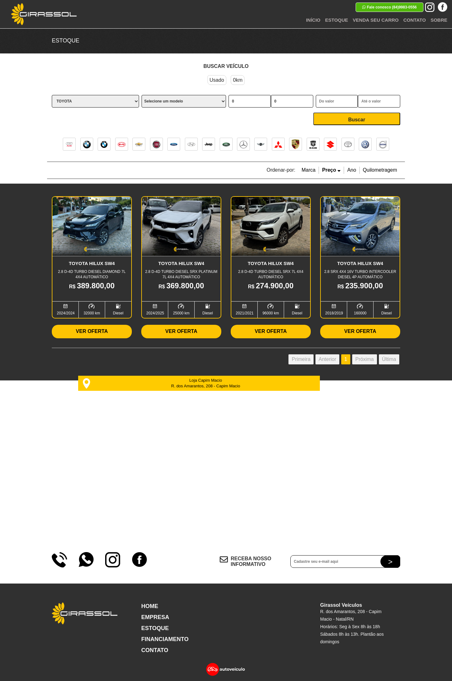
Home (149, 606)
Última (389, 359)
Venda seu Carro (376, 20)
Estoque (336, 20)
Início (313, 20)
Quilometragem (380, 170)
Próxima (364, 359)
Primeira (301, 359)
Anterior (327, 359)
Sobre (439, 20)
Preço (331, 170)
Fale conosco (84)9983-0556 (389, 7)
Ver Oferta (92, 331)
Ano (351, 170)
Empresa (155, 617)
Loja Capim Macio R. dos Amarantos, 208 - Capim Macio (161, 383)
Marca (308, 170)
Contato (414, 20)
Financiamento (165, 639)
